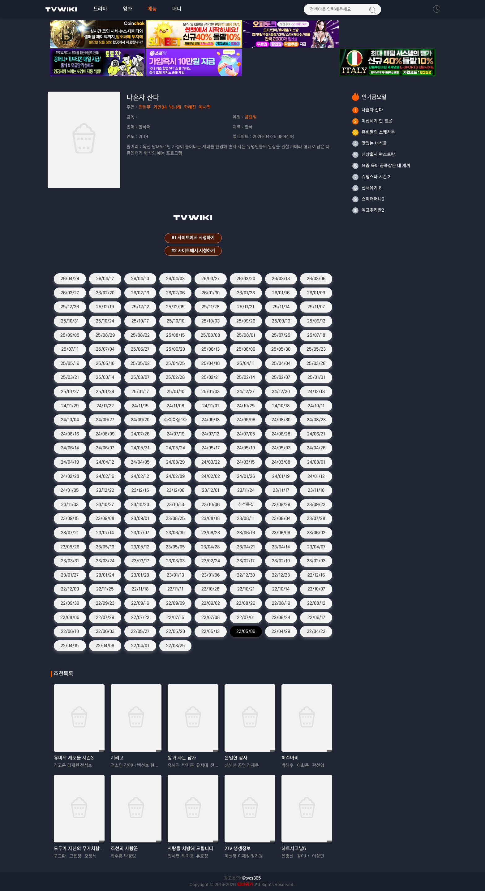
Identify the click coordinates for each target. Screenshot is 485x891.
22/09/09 (175, 603)
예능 (152, 9)
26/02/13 (140, 293)
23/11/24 (246, 490)
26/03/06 (316, 279)
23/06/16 (246, 532)
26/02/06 (175, 293)
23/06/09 (281, 532)
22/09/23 (105, 603)
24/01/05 (70, 490)
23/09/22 (316, 504)
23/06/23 (210, 532)
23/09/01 (140, 518)
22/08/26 (245, 603)
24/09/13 (211, 420)
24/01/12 (316, 476)
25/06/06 (245, 349)
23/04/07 (316, 547)
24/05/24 (175, 448)
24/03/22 (210, 462)
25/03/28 (316, 363)
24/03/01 (316, 462)
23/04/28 (210, 547)
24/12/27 (246, 392)
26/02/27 (70, 293)
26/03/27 (210, 279)
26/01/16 (281, 293)
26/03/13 (281, 279)
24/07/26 (140, 434)
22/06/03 (105, 631)
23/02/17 (246, 561)
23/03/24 (105, 561)
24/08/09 (105, 434)
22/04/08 (105, 645)
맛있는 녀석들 (374, 143)
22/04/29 (281, 631)
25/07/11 (70, 349)
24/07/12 (210, 434)
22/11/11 (175, 589)
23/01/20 (140, 575)
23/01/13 (175, 575)
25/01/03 (210, 392)
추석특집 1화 (175, 420)
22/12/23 (281, 575)
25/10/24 (105, 321)
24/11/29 (70, 406)
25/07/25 (281, 335)
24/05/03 (281, 448)
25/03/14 (105, 377)
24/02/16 (105, 476)
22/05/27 (140, 631)
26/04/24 (70, 279)
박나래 (175, 107)
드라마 (100, 9)
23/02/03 (316, 561)
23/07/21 (70, 532)
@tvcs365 (251, 878)
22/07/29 (105, 617)
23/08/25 (175, 518)
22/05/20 (175, 631)
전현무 (145, 107)
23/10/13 (175, 504)
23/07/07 (140, 532)
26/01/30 (211, 293)
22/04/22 (316, 631)
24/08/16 (70, 434)
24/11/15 (140, 406)
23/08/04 (281, 518)
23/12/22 (105, 490)
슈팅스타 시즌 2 (376, 176)
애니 (177, 9)
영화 (127, 9)
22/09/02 (210, 603)
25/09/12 (316, 321)
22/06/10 (70, 631)
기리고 (117, 758)
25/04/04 (281, 363)
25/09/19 (281, 321)
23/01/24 (105, 575)
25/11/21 (245, 307)
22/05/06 (245, 631)
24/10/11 (316, 406)
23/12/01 (210, 490)
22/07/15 (175, 617)
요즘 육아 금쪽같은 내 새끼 (386, 165)
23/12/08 (175, 490)
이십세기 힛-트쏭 (377, 121)
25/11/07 (316, 307)
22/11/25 (105, 589)
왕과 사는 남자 (182, 758)
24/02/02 (210, 476)
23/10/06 (211, 504)
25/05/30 (280, 349)
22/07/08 (210, 617)
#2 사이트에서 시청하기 (193, 250)
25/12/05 (175, 307)
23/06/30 (175, 532)
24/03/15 (246, 462)
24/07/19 (175, 434)
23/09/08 (105, 518)
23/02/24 (210, 561)
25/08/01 (246, 335)
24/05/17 (211, 448)
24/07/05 (246, 434)
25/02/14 (246, 377)
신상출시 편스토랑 (378, 154)
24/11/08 (175, 406)
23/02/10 (281, 561)
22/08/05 (69, 617)
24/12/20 (281, 392)
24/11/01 (210, 406)
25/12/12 (140, 307)
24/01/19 (281, 476)
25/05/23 (316, 349)
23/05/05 (175, 547)
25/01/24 (105, 392)
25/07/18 (316, 335)
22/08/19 (281, 603)
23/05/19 (105, 547)
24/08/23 (316, 420)
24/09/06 (246, 420)
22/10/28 (210, 589)
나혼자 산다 (372, 110)
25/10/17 (140, 321)
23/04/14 (281, 547)
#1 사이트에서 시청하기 (193, 238)
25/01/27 (70, 392)
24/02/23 (70, 476)
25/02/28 (175, 377)
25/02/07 (281, 377)
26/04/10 (140, 279)
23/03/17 (140, 561)
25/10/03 (210, 321)
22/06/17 (316, 617)
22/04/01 (140, 645)
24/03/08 (281, 462)
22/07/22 (140, 617)
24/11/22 (105, 406)
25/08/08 (210, 335)
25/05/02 (140, 363)
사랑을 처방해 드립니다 (190, 849)
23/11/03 (70, 504)
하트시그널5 (293, 849)
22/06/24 (281, 617)
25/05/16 (70, 363)
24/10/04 (70, 420)
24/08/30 (281, 420)
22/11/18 (140, 589)
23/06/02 (316, 532)
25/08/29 (105, 335)
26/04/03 (175, 279)
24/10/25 (246, 406)
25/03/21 (70, 377)
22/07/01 (246, 617)
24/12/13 (316, 392)
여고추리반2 (373, 210)
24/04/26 (316, 448)
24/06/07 (105, 448)
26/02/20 (105, 293)
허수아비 (290, 758)
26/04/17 (105, 279)
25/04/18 (210, 363)
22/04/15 (70, 645)
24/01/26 (246, 476)
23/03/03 (175, 561)
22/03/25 (175, 645)
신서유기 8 (372, 188)
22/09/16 (140, 603)
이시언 (205, 107)
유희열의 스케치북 (378, 132)
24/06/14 (70, 448)
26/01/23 (246, 293)
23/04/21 (246, 547)
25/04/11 (246, 363)
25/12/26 (70, 307)
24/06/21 (316, 434)
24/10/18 (281, 406)
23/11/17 (281, 490)
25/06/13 (210, 349)
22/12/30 (246, 575)
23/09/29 (281, 504)
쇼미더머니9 (373, 199)
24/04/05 (140, 462)
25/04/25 (175, 363)
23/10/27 (105, 504)
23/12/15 (140, 490)
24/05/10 (246, 448)
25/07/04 (105, 349)
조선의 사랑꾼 (124, 849)
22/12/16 (316, 575)
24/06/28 (281, 434)
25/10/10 (175, 321)
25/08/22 (140, 335)
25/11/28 (211, 307)
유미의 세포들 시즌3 (74, 758)
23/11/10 (316, 490)
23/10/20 (140, 504)
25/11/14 (281, 307)
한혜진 (190, 107)
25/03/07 (140, 377)
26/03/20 (246, 279)
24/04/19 (70, 462)
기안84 (160, 107)
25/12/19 (105, 307)
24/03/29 (175, 462)
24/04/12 (105, 462)
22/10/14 (281, 589)
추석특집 (246, 504)
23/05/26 (69, 547)
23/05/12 (140, 547)
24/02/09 (175, 476)
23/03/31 (70, 561)
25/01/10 (175, 392)
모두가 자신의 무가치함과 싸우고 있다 (91, 849)
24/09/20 (140, 420)
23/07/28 (316, 518)
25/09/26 (245, 321)
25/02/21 (210, 377)
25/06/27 (140, 349)
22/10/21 (246, 589)
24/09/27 (105, 420)
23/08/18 (210, 518)
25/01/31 (316, 377)
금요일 (251, 117)
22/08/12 (316, 603)
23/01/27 (70, 575)
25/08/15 (175, 335)
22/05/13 (210, 631)
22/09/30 (70, 603)
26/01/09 (316, 293)
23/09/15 (70, 518)
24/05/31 (140, 448)
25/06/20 (175, 349)
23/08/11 (246, 518)
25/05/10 (105, 363)
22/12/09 (70, 589)
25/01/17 (140, 392)
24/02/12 (140, 476)
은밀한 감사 (236, 758)
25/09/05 (69, 335)
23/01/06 (211, 575)
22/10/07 (316, 589)
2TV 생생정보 (238, 849)
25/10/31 (70, 321)
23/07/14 (105, 532)
